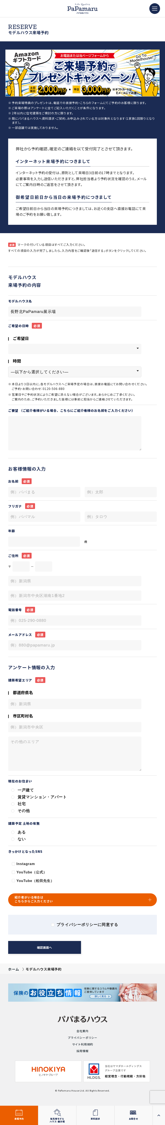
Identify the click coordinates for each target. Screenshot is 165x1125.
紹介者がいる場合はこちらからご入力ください (34, 899)
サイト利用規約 (82, 1044)
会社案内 (82, 1031)
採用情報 (82, 1050)
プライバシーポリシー (82, 1037)
